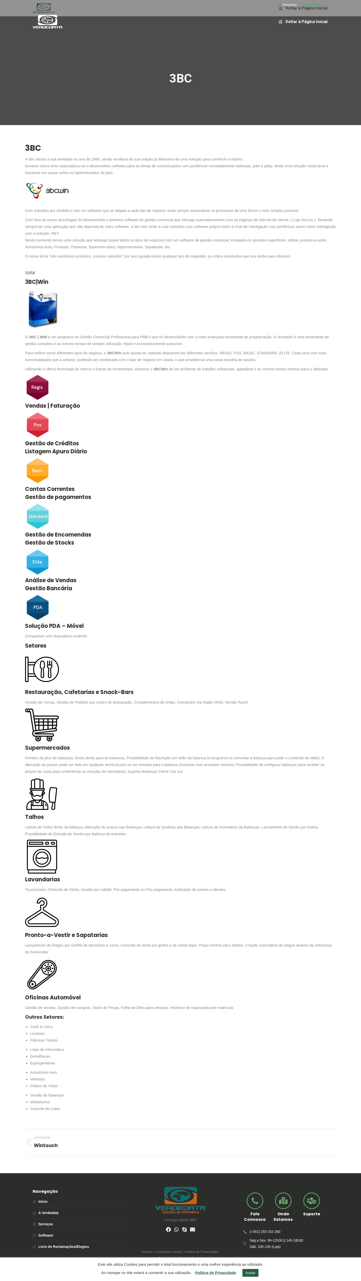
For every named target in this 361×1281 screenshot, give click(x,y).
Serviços (45, 1224)
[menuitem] (303, 22)
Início (43, 1202)
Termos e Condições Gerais (162, 1252)
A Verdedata (48, 1213)
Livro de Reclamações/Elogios (63, 1247)
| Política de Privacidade (200, 1252)
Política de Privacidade (215, 1272)
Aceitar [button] (250, 1273)
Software (45, 1235)
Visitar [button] (30, 272)
